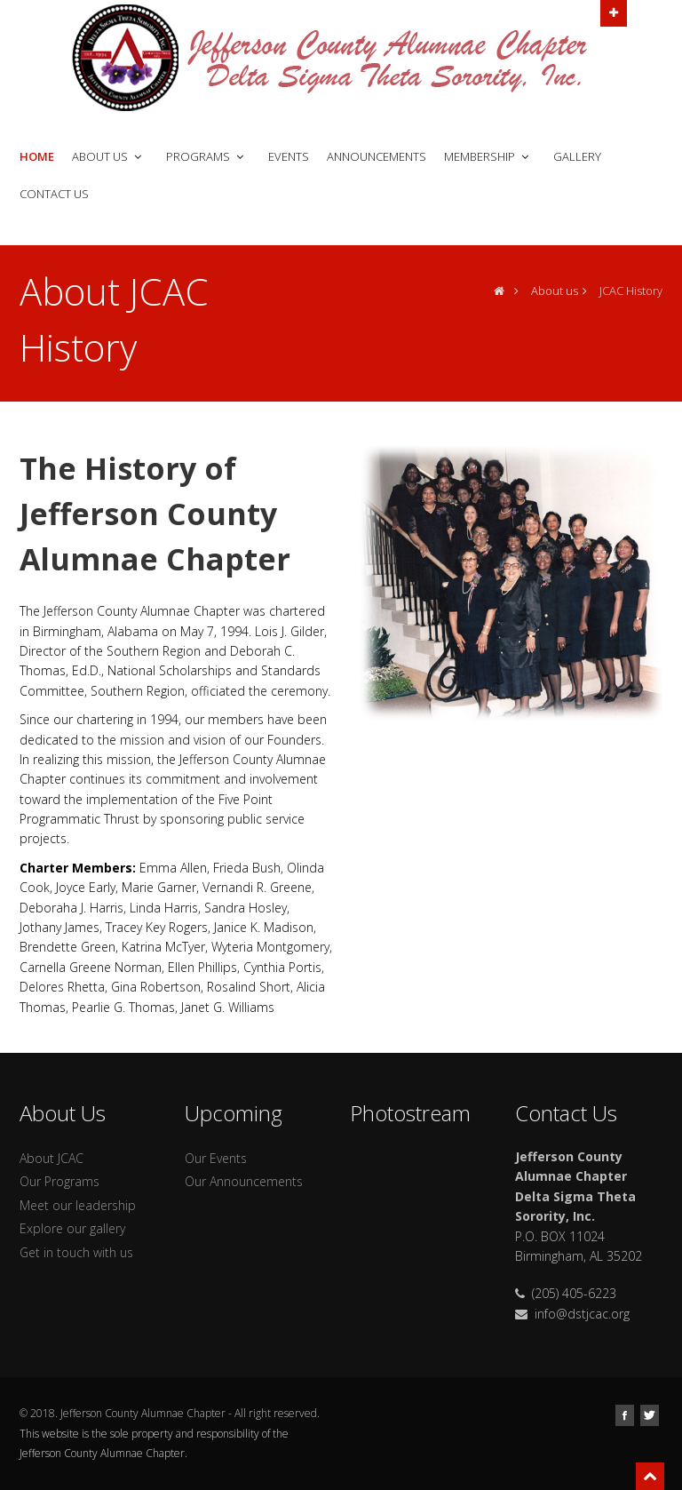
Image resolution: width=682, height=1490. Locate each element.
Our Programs (59, 1181)
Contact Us (54, 194)
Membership (488, 156)
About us (554, 291)
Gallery (577, 156)
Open (613, 11)
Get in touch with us (76, 1252)
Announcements (376, 156)
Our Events (216, 1158)
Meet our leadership (78, 1205)
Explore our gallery (72, 1228)
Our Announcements (244, 1181)
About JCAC (51, 1158)
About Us (108, 156)
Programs (206, 156)
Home (37, 156)
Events (288, 156)
